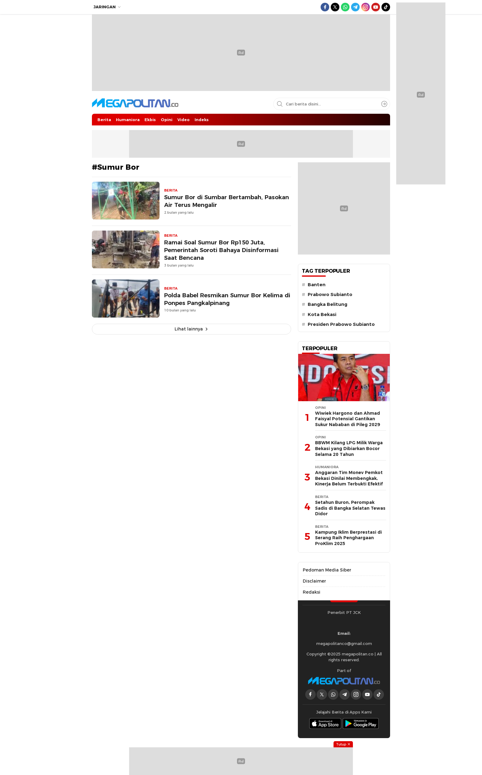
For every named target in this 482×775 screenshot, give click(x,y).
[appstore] (325, 723)
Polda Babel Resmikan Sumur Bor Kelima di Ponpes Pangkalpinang (227, 299)
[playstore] (361, 723)
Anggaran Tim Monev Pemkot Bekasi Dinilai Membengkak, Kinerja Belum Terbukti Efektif (349, 478)
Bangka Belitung (327, 304)
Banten (317, 284)
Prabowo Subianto (330, 294)
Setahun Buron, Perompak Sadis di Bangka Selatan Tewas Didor (350, 508)
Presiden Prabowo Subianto (341, 324)
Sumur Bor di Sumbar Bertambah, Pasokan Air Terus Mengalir (226, 201)
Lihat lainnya (189, 328)
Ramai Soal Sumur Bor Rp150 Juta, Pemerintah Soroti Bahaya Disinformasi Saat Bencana (221, 250)
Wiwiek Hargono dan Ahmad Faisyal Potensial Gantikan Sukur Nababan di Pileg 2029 (347, 419)
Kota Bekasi (322, 314)
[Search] (384, 103)
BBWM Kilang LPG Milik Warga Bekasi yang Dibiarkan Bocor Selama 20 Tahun (349, 448)
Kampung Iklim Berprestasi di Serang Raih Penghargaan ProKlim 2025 (348, 538)
